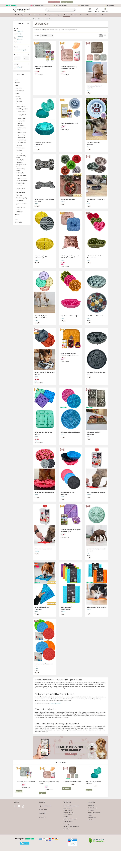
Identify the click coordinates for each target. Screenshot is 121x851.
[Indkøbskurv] (105, 8)
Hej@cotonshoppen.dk (45, 806)
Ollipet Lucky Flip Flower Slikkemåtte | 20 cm (42, 317)
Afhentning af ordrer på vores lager (71, 826)
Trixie (88, 553)
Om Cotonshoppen (92, 808)
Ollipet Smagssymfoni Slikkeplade (93, 433)
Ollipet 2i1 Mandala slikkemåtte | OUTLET (45, 373)
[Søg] (74, 10)
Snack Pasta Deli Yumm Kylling (96, 492)
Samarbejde (91, 810)
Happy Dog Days (92, 817)
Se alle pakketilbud (54, 2)
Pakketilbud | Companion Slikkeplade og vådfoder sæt (69, 354)
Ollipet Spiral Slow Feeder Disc (96, 372)
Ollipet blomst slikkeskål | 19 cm (70, 316)
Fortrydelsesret (67, 828)
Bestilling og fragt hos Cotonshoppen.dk (68, 813)
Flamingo (89, 494)
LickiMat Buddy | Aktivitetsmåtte (96, 607)
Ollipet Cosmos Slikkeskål (95, 316)
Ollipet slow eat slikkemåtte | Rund (44, 665)
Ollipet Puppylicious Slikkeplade (70, 432)
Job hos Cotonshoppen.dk (94, 812)
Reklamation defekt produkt (70, 819)
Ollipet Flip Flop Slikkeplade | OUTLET (43, 433)
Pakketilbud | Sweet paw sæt (69, 123)
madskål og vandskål (55, 703)
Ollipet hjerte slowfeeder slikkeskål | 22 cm (94, 257)
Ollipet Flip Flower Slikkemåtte (44, 492)
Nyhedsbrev (90, 820)
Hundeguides (91, 805)
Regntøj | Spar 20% (67, 2)
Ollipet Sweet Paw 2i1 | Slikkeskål (93, 143)
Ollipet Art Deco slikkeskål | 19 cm (96, 200)
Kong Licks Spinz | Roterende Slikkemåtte (43, 143)
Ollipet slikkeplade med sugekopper (42, 608)
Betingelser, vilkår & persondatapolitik (68, 809)
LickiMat (63, 611)
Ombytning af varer (68, 824)
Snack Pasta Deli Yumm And (43, 549)
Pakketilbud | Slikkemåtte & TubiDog (43, 67)
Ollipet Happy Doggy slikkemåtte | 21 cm (41, 257)
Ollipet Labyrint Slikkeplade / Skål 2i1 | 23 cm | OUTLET (69, 257)
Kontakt (90, 815)
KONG (36, 147)
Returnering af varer (68, 821)
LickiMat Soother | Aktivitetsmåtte (66, 608)
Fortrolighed (66, 816)
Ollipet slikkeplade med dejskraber (94, 87)
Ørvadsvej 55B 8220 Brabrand (42, 812)
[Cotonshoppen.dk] (21, 9)
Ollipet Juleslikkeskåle (68, 199)
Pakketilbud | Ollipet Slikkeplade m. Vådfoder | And (71, 530)
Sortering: (37, 35)
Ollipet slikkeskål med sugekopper (67, 493)
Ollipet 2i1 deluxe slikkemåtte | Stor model (44, 200)
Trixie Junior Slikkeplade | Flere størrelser (96, 550)
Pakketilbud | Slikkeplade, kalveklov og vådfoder (69, 67)
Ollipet (88, 90)
